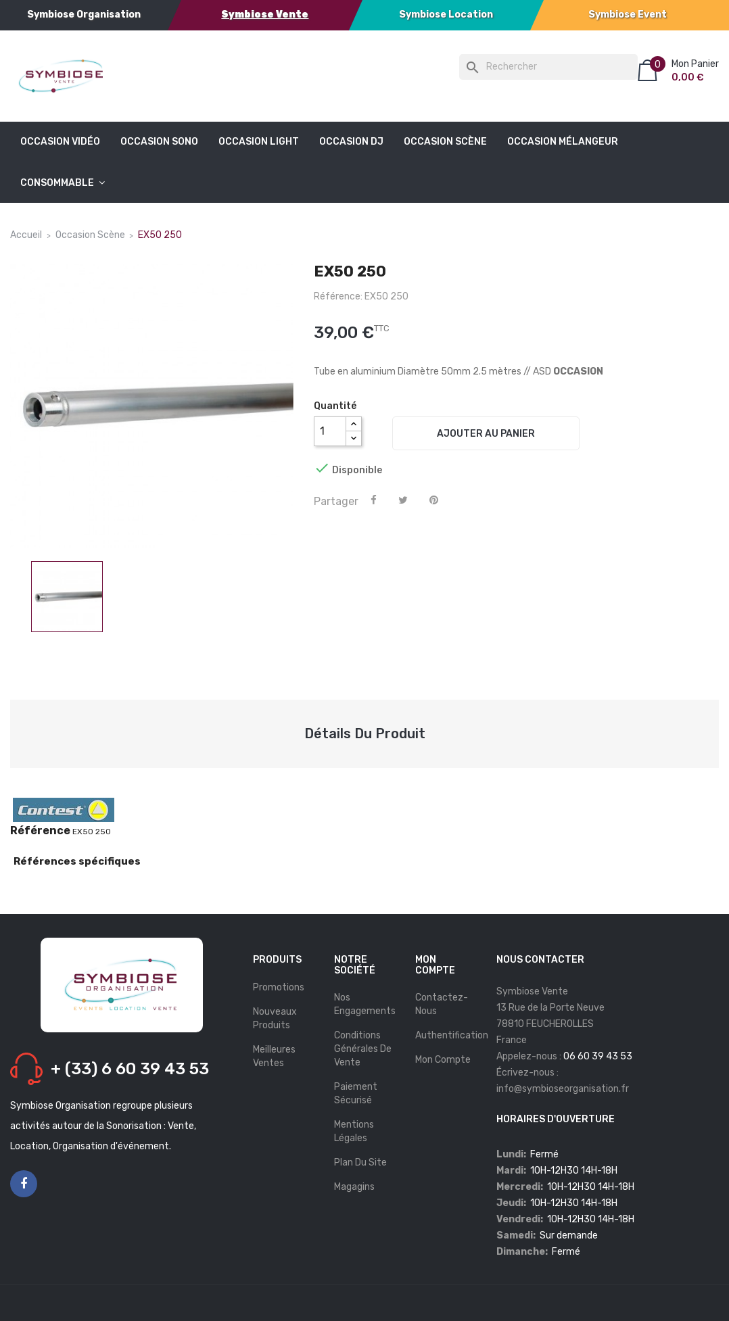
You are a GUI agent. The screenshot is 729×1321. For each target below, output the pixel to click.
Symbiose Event (627, 14)
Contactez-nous (441, 1004)
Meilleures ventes (274, 1056)
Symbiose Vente (264, 14)
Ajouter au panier (486, 433)
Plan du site (360, 1162)
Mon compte (443, 1059)
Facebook (23, 1184)
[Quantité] (330, 431)
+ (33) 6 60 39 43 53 (130, 1068)
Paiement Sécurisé (355, 1093)
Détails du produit (364, 733)
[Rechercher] (548, 67)
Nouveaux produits (275, 1018)
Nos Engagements (365, 1004)
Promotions (278, 987)
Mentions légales (354, 1131)
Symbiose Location (446, 14)
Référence (40, 831)
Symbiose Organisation (84, 14)
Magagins (354, 1187)
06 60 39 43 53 (597, 1056)
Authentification (451, 1035)
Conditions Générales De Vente (363, 1049)
